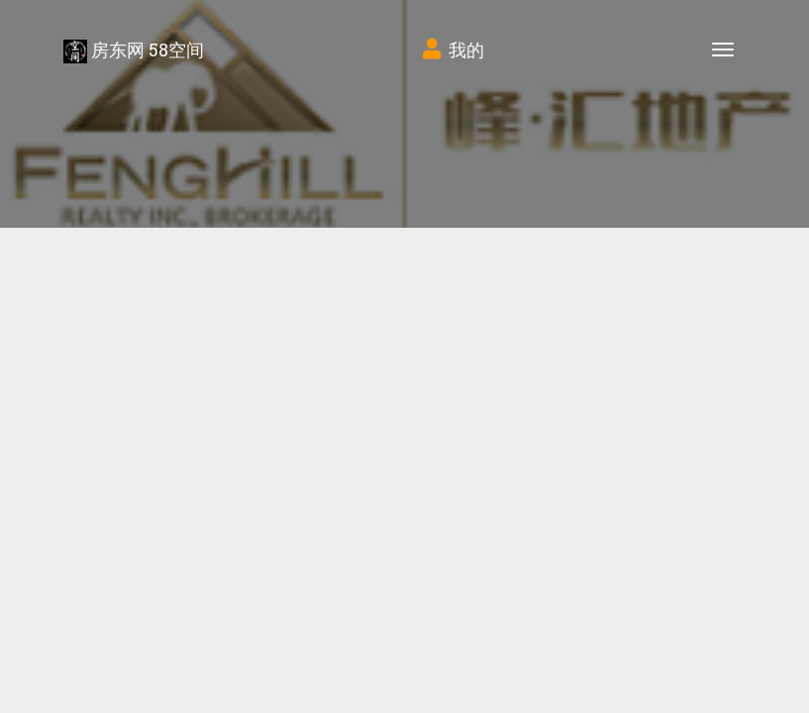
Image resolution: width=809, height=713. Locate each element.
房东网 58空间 (133, 50)
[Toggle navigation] (723, 49)
